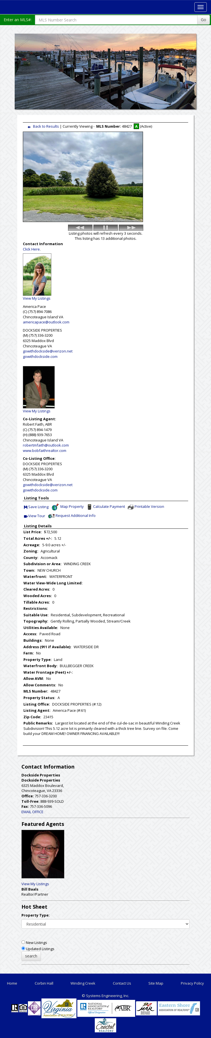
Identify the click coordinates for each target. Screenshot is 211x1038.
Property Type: (35, 915)
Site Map (155, 983)
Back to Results (42, 126)
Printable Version (145, 507)
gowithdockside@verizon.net (47, 351)
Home (12, 983)
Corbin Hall (44, 983)
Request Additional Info (71, 516)
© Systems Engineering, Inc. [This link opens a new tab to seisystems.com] (105, 995)
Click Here (31, 249)
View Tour (34, 516)
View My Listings (35, 883)
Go (203, 19)
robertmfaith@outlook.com (46, 445)
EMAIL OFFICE (32, 811)
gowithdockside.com (40, 356)
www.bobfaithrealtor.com (44, 450)
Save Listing (36, 507)
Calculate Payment (105, 507)
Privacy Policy (192, 983)
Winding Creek (83, 983)
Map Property (67, 507)
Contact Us (122, 983)
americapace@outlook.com (46, 322)
